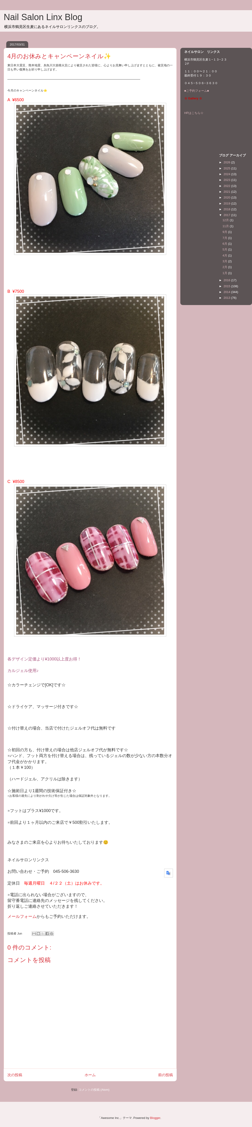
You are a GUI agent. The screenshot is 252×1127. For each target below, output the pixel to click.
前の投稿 (165, 1075)
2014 (227, 292)
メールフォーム (22, 916)
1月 (225, 273)
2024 (227, 174)
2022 (227, 186)
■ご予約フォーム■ (196, 90)
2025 (227, 168)
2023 (227, 180)
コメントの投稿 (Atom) (94, 1089)
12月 (226, 220)
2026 (227, 162)
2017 (227, 215)
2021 (227, 191)
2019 (227, 203)
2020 (227, 197)
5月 (225, 249)
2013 (227, 297)
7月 (225, 238)
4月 (225, 255)
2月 (225, 267)
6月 (225, 243)
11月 (226, 226)
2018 (227, 209)
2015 (227, 286)
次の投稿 (14, 1075)
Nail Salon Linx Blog (43, 17)
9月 (225, 232)
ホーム (90, 1075)
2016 (227, 280)
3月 (225, 261)
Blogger (155, 1118)
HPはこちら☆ (193, 113)
